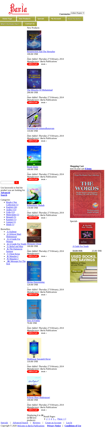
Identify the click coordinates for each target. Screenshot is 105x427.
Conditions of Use (73, 426)
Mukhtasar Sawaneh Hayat (38, 359)
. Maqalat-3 (12, 259)
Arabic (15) (11, 209)
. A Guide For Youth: (16, 244)
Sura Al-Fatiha (33, 320)
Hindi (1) (10, 224)
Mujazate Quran (34, 244)
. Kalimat (11, 231)
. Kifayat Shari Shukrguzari (13, 235)
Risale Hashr (32, 167)
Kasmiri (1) (11, 219)
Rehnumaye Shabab (35, 205)
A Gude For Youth (80, 246)
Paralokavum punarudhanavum (40, 128)
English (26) (11, 207)
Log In (69, 423)
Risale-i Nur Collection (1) (12, 203)
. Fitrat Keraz (13, 254)
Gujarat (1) (11, 222)
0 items (88, 168)
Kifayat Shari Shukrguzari (38, 397)
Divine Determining (35, 282)
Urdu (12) (10, 212)
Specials (4, 423)
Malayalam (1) (12, 214)
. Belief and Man (14, 246)
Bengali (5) (11, 217)
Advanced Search (20, 423)
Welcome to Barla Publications (30, 426)
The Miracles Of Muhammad (39, 90)
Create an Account (53, 423)
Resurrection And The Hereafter (41, 51)
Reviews (36, 423)
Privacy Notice (54, 426)
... (55, 419)
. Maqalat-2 (12, 256)
